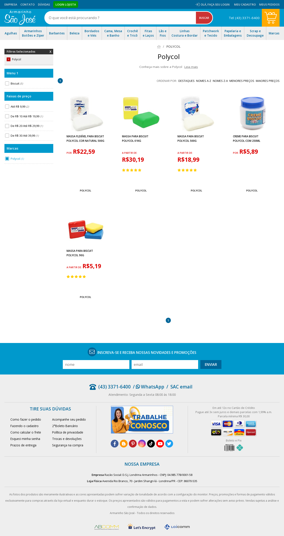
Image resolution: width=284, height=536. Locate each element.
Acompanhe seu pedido (69, 419)
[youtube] (160, 443)
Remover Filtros (50, 54)
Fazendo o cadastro (24, 426)
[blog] (124, 443)
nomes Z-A (220, 81)
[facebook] (114, 443)
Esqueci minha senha (25, 439)
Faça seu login (218, 4)
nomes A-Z (203, 81)
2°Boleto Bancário (65, 426)
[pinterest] (133, 443)
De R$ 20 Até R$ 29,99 (27, 126)
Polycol (17, 158)
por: (70, 152)
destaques (186, 81)
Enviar (211, 364)
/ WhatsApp (148, 387)
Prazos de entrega (23, 445)
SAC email (181, 387)
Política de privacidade (67, 432)
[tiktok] (151, 443)
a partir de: (129, 152)
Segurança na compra (67, 445)
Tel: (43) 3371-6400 (244, 18)
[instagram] (142, 443)
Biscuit (17, 83)
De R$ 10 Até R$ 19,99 (27, 116)
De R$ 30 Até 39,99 (25, 135)
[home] (19, 18)
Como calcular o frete (25, 432)
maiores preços (268, 81)
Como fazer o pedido (25, 419)
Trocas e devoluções (67, 439)
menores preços (241, 81)
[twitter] (169, 443)
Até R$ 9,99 (20, 106)
